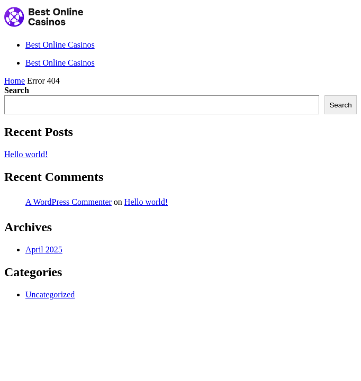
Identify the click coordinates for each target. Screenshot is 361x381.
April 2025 (43, 249)
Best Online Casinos (60, 44)
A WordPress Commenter (68, 201)
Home (14, 80)
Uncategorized (50, 294)
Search (16, 90)
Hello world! (26, 154)
